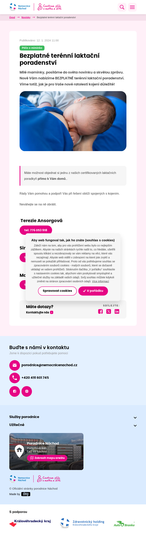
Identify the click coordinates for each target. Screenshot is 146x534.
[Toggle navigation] (132, 7)
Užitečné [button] (16, 425)
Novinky (25, 17)
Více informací (100, 281)
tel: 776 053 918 (35, 230)
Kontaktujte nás (37, 312)
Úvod (12, 17)
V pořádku (93, 291)
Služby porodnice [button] (24, 417)
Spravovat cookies (57, 291)
